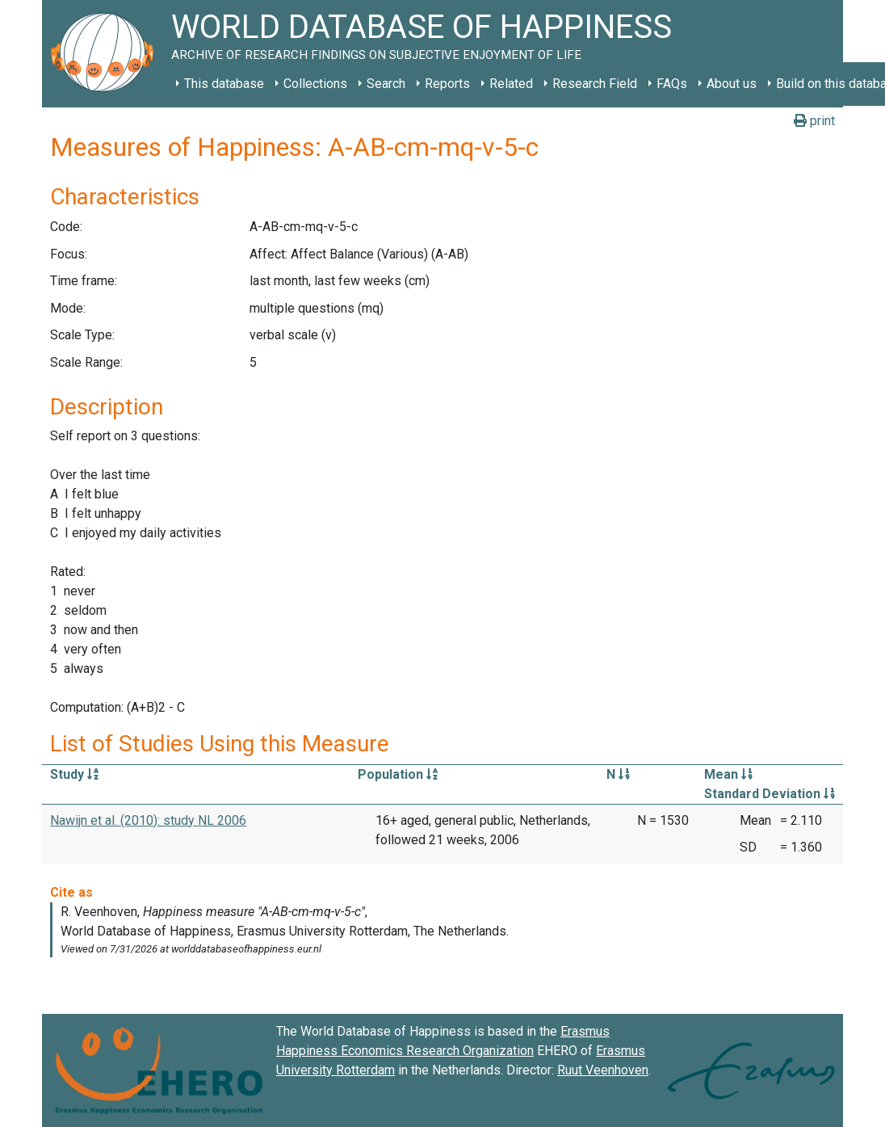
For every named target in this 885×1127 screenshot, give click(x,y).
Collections (315, 83)
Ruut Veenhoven (602, 1070)
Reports (447, 83)
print (814, 120)
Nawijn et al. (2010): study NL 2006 (148, 820)
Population (398, 774)
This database (224, 83)
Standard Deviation (769, 793)
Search (386, 83)
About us (732, 83)
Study (74, 774)
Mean (728, 774)
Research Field (594, 83)
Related (511, 83)
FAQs (671, 83)
